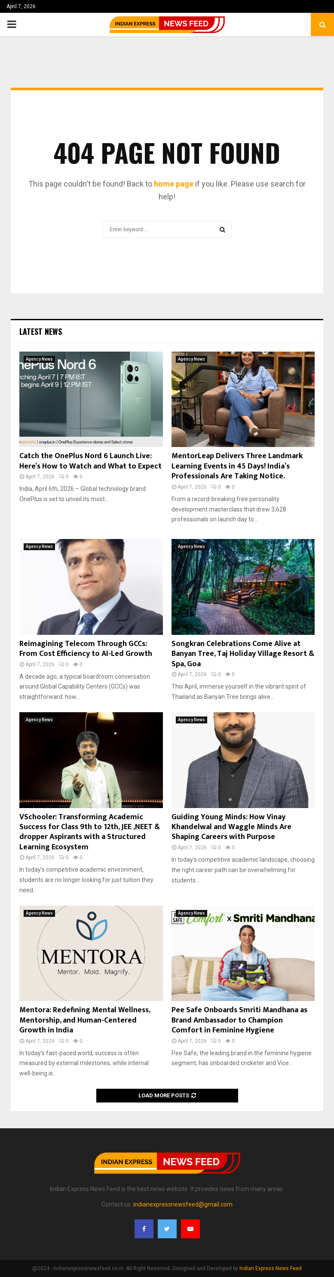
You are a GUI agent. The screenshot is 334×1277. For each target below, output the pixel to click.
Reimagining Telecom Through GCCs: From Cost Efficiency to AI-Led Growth (85, 648)
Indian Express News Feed (270, 1268)
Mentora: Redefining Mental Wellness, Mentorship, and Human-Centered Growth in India (84, 1020)
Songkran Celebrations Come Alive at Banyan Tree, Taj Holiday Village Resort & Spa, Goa (243, 654)
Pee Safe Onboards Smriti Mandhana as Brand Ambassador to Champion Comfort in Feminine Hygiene (239, 1020)
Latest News (40, 331)
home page (173, 183)
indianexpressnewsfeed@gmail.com (183, 1204)
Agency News (39, 359)
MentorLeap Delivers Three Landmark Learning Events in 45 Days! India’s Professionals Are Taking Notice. (237, 466)
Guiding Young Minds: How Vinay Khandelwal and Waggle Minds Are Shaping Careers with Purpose (231, 827)
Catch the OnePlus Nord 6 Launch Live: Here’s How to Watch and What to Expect (90, 461)
